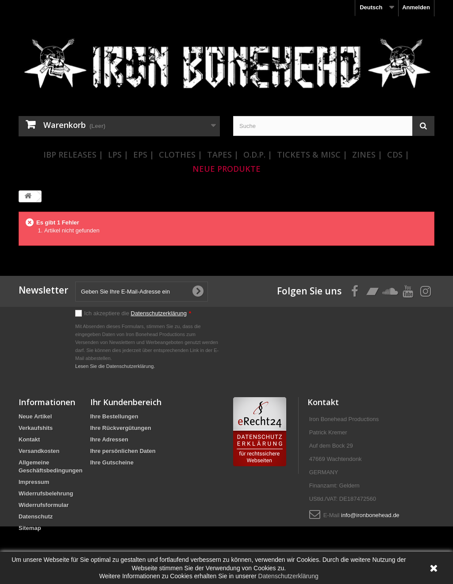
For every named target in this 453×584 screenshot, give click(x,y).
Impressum (34, 482)
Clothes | (180, 154)
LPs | (118, 154)
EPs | (143, 154)
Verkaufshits (36, 428)
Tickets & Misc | (312, 154)
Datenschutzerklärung (159, 313)
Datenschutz (36, 516)
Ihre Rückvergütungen (120, 428)
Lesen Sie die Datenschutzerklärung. (115, 366)
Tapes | (222, 154)
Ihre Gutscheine (112, 462)
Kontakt (29, 439)
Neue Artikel (35, 416)
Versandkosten (39, 451)
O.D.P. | (257, 154)
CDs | (398, 154)
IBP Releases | (73, 154)
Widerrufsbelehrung (46, 493)
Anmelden (416, 7)
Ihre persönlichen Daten (123, 451)
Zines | (367, 154)
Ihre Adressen (109, 439)
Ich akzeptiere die (137, 313)
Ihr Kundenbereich (125, 402)
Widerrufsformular (44, 505)
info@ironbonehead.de (370, 515)
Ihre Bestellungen (114, 416)
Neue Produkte (226, 168)
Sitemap (30, 528)
